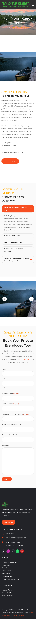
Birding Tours (6, 571)
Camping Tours (7, 576)
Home (8, 27)
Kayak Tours (14, 562)
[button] (10, 161)
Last (3, 388)
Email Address (10, 404)
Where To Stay (7, 593)
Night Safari (6, 574)
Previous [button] (4, 299)
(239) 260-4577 (25, 360)
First (3, 378)
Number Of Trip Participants (15, 414)
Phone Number (10, 393)
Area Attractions (7, 596)
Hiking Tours (6, 565)
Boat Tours (6, 568)
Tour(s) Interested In (9, 435)
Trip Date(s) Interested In (11, 425)
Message (5, 445)
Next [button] (31, 299)
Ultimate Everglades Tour (11, 579)
